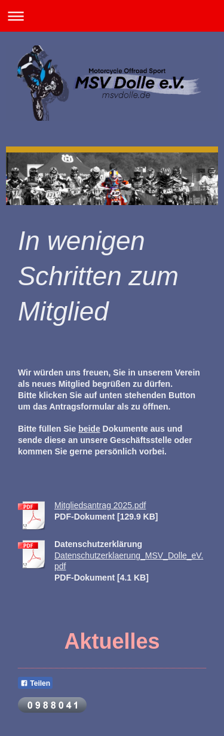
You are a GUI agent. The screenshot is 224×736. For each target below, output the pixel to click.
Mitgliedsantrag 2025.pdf (100, 505)
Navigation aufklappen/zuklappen (112, 16)
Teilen (35, 683)
